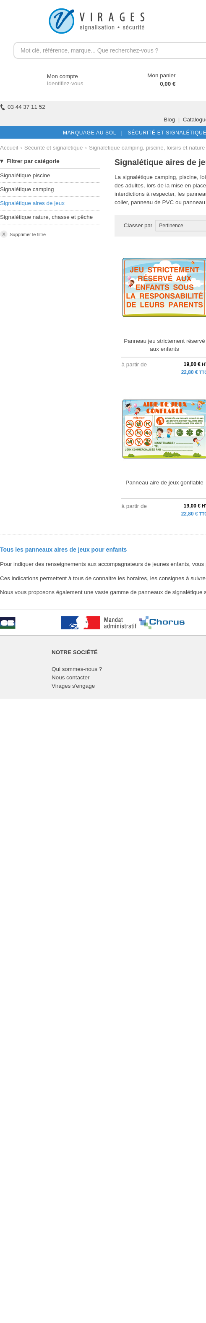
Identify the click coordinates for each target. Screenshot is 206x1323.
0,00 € (167, 84)
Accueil (9, 148)
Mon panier (161, 75)
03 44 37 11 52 (22, 107)
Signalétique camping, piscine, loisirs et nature (147, 148)
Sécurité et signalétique (53, 148)
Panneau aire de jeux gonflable (164, 482)
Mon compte (54, 76)
